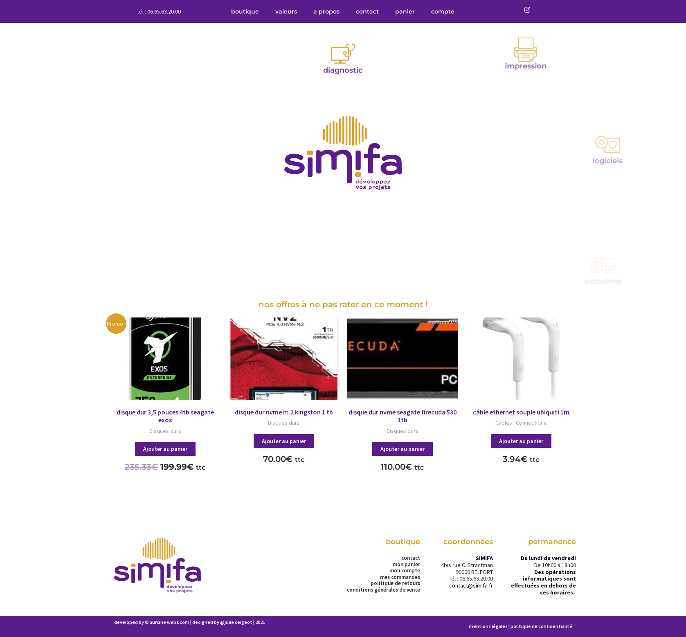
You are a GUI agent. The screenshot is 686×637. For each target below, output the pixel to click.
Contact (367, 11)
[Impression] (568, 32)
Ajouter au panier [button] (165, 448)
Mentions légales (488, 626)
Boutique (245, 11)
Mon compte (404, 570)
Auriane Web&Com (169, 622)
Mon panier (406, 564)
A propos (326, 11)
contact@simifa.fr (471, 585)
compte (442, 11)
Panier (405, 11)
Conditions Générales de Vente (383, 590)
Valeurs (286, 11)
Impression (568, 49)
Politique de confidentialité (541, 626)
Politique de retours (395, 583)
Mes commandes (400, 577)
